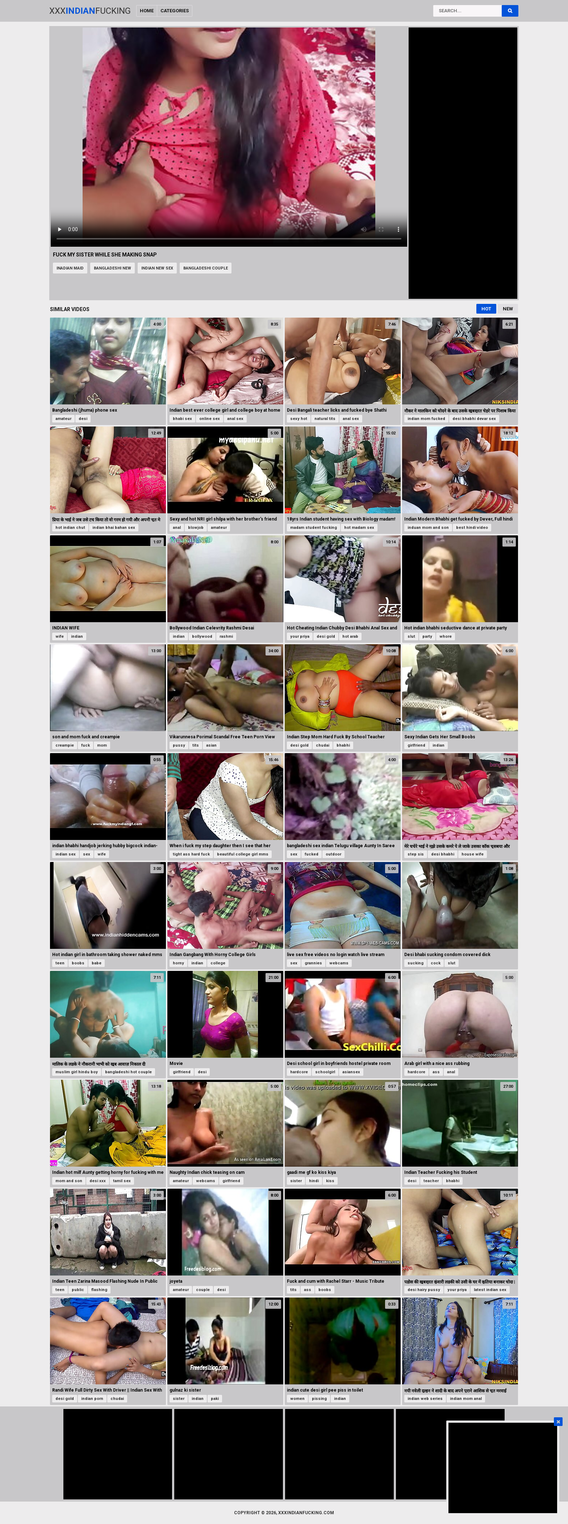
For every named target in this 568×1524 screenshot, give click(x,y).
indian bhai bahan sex (113, 527)
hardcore (299, 1072)
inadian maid (70, 268)
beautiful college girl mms (242, 854)
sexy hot (298, 418)
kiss (330, 1181)
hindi (314, 1181)
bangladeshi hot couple (128, 1072)
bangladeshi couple (205, 268)
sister (296, 1181)
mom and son (68, 1181)
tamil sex (122, 1181)
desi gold (326, 636)
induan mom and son (428, 527)
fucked (311, 854)
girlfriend (416, 745)
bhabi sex (182, 418)
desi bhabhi (442, 854)
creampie (64, 745)
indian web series (425, 1398)
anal (177, 527)
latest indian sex (490, 1289)
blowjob (196, 527)
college (217, 963)
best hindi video (472, 527)
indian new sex (157, 268)
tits (195, 745)
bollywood (202, 636)
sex (86, 854)
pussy (179, 745)
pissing (319, 1398)
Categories (174, 10)
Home (147, 10)
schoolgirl (325, 1072)
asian (211, 745)
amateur (63, 418)
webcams (338, 963)
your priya (299, 636)
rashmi (226, 636)
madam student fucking (313, 527)
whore (445, 636)
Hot (486, 308)
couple (203, 1289)
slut (411, 636)
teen (59, 963)
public (78, 1289)
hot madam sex (359, 527)
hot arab (350, 636)
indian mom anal (466, 1398)
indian (77, 636)
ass (436, 1072)
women (297, 1398)
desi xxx (97, 1181)
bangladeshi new (112, 268)
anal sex (235, 418)
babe (96, 963)
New (508, 308)
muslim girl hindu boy (76, 1072)
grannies (313, 963)
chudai (322, 745)
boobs (78, 963)
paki (215, 1398)
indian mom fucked (426, 418)
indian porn (92, 1398)
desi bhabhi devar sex (474, 418)
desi (83, 418)
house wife (473, 854)
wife (59, 636)
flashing (99, 1289)
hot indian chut (70, 527)
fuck (85, 745)
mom (102, 745)
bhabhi (343, 745)
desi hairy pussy (424, 1289)
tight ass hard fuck (191, 854)
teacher (431, 1181)
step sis (416, 854)
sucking (415, 963)
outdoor (333, 854)
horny (178, 963)
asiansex (351, 1072)
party (427, 636)
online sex (209, 418)
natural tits (324, 418)
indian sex (65, 854)
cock (435, 963)
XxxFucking (90, 11)
